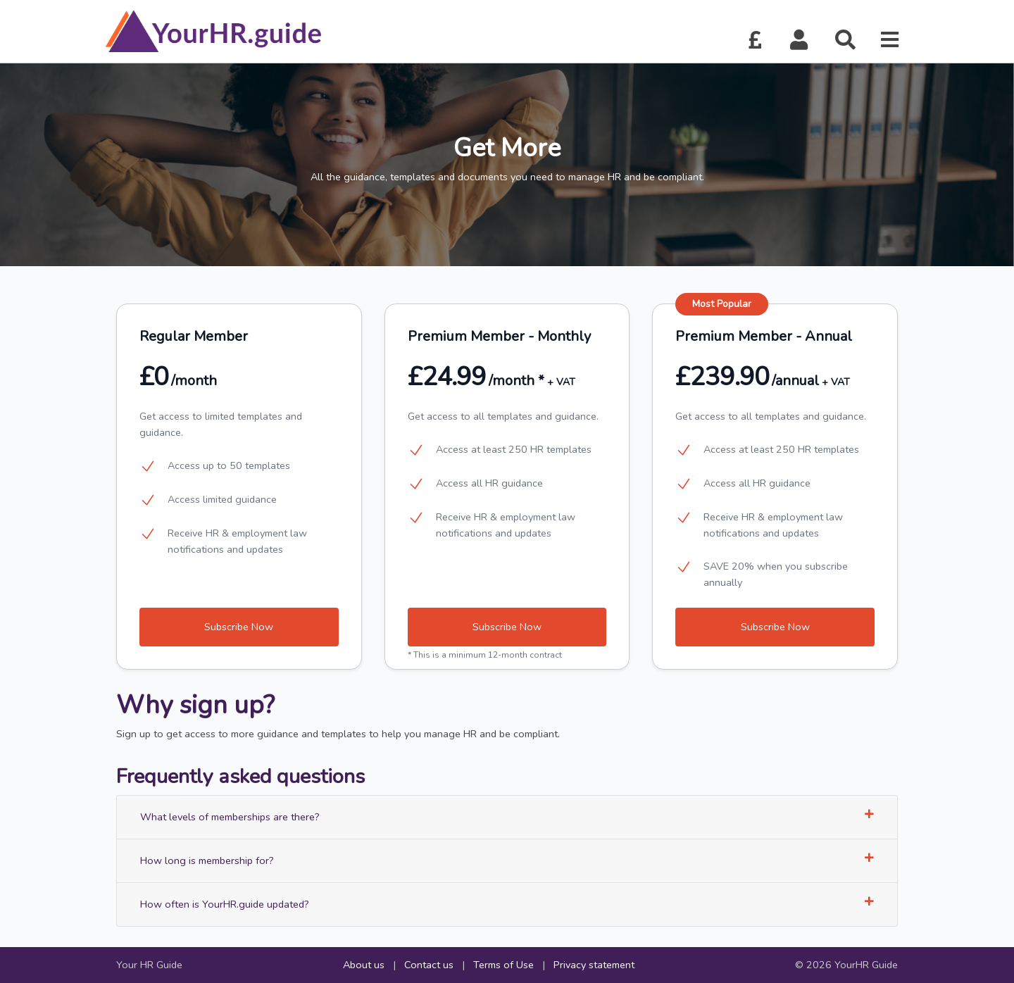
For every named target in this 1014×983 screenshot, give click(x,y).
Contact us (428, 965)
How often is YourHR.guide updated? (507, 903)
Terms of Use (503, 965)
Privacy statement (593, 965)
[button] (799, 40)
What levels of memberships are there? (507, 816)
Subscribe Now (238, 627)
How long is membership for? (507, 860)
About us (363, 965)
